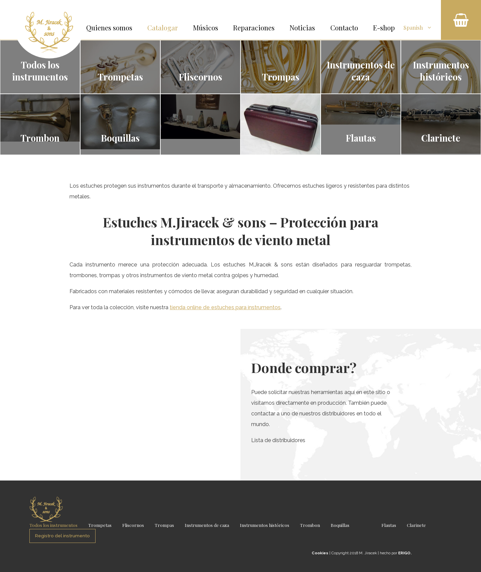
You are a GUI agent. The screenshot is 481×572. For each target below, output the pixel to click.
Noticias (302, 27)
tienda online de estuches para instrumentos (225, 307)
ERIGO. (405, 553)
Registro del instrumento (62, 535)
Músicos (205, 27)
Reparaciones (254, 27)
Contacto (344, 27)
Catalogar (162, 27)
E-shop (384, 27)
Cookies (320, 553)
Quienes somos (109, 27)
